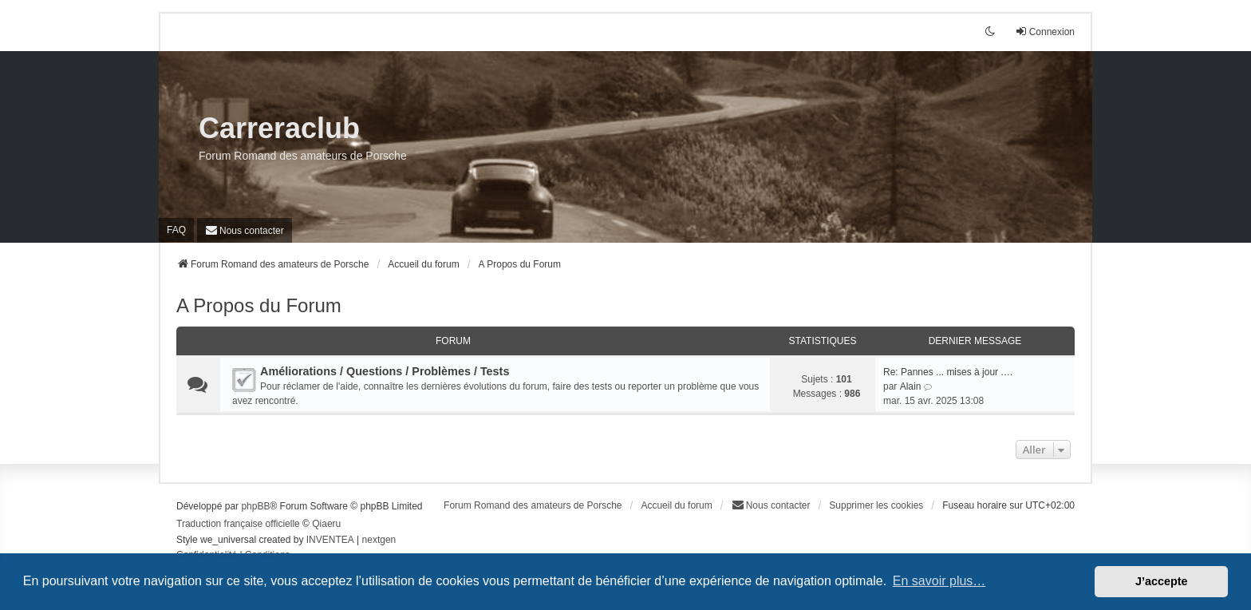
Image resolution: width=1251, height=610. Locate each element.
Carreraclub (279, 128)
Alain (910, 386)
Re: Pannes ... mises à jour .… (948, 372)
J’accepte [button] (1161, 581)
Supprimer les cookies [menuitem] (876, 505)
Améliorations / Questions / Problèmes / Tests (384, 371)
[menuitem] (244, 230)
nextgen (379, 539)
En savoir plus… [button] (939, 581)
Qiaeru (326, 523)
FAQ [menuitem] (176, 230)
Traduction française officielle (238, 523)
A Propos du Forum (258, 305)
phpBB (255, 506)
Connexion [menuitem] (1045, 32)
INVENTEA (330, 539)
